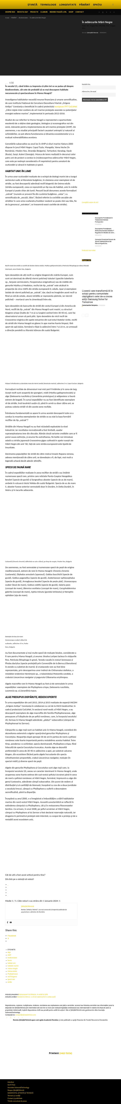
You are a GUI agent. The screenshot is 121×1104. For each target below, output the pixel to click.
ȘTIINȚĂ (32, 4)
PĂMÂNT (84, 4)
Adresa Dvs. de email (89, 91)
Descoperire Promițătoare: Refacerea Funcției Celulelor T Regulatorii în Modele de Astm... (105, 231)
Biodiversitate (23, 18)
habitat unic (12, 963)
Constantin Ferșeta (90, 305)
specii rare (11, 979)
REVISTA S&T (22, 12)
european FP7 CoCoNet (66, 106)
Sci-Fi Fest (11, 1085)
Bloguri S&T (86, 260)
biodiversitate (12, 958)
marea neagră (12, 968)
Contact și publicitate (15, 1098)
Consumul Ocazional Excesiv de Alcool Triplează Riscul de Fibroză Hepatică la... (105, 241)
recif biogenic (12, 977)
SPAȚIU (97, 4)
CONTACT (79, 12)
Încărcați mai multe (89, 250)
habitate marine (13, 966)
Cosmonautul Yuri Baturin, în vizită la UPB (33, 994)
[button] (113, 5)
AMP (9, 955)
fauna (10, 960)
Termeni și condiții (14, 1096)
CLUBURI (44, 12)
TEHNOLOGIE (48, 4)
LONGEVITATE (67, 4)
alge (9, 952)
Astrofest (11, 1082)
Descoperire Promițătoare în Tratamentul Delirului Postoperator (104, 220)
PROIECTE (34, 12)
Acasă (7, 18)
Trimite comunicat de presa (17, 1101)
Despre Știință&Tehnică (16, 1090)
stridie (10, 982)
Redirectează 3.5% (58, 12)
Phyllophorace (13, 974)
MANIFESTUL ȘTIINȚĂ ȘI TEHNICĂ (20, 1093)
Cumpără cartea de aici (90, 202)
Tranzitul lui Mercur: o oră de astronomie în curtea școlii (36, 997)
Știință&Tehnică (92, 32)
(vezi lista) (65, 1053)
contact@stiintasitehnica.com (26, 1015)
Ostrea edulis (12, 971)
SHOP (71, 12)
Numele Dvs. (86, 84)
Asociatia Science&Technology (18, 1087)
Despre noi (10, 12)
